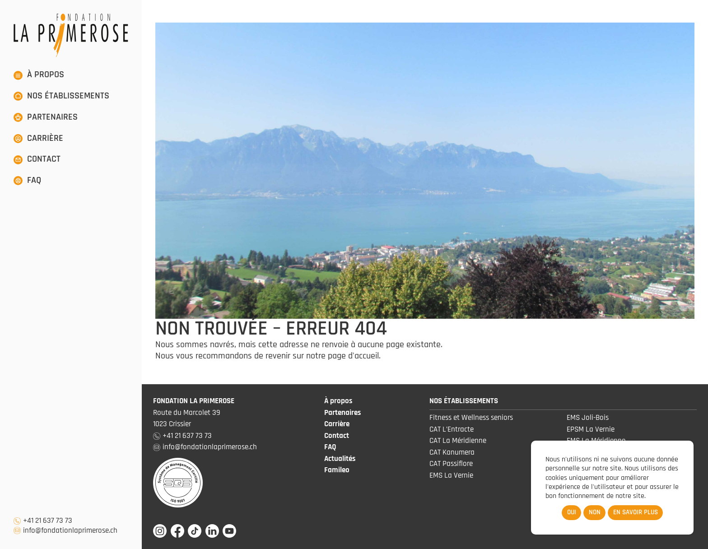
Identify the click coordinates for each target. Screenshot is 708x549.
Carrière (336, 424)
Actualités (339, 459)
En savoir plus (635, 512)
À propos (338, 401)
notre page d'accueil (342, 356)
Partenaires (342, 413)
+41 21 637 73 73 (47, 521)
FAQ (330, 447)
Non (595, 512)
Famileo (336, 470)
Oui (571, 512)
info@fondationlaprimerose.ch (70, 530)
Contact (336, 436)
